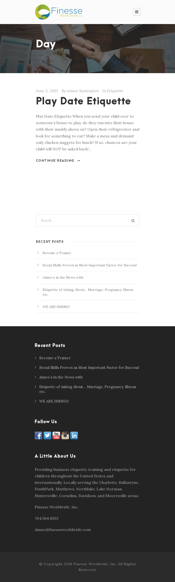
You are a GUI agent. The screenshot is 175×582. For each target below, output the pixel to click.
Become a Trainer (57, 253)
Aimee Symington (83, 91)
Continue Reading (58, 160)
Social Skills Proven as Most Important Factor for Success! (90, 265)
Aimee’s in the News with (63, 277)
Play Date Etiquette (83, 101)
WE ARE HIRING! (56, 307)
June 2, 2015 (47, 91)
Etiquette (115, 91)
